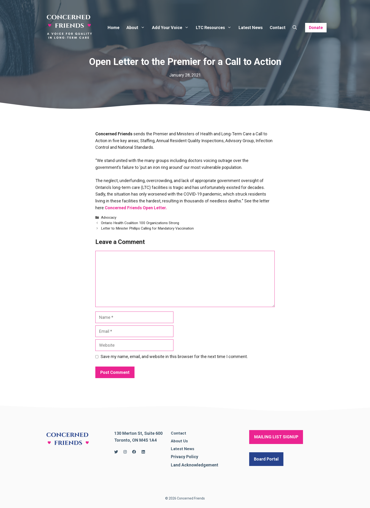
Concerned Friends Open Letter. (136, 207)
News (189, 448)
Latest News (251, 27)
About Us (179, 441)
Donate (316, 27)
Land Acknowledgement (194, 464)
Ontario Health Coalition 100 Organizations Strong (140, 223)
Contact (278, 27)
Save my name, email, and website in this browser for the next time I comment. (174, 356)
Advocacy (108, 217)
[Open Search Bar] (294, 27)
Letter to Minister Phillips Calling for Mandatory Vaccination (147, 228)
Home (113, 27)
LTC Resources (215, 27)
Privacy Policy (184, 456)
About (137, 27)
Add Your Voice (172, 27)
